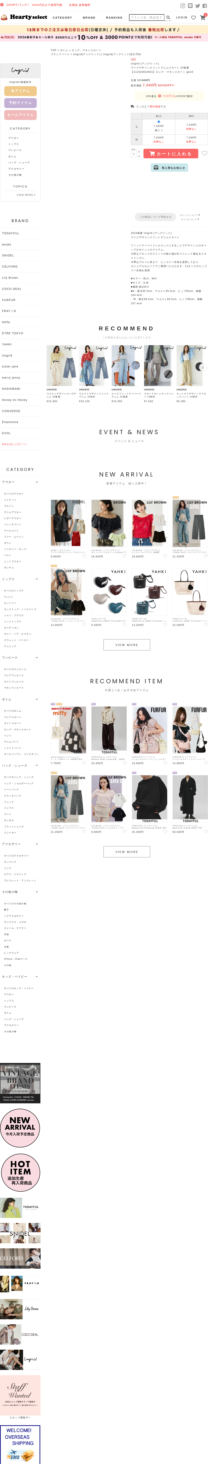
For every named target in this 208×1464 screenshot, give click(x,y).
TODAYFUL (10, 233)
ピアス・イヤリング (15, 874)
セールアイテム (20, 115)
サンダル (9, 820)
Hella (6, 322)
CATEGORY (62, 17)
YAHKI (7, 344)
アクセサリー (16, 168)
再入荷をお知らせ (169, 167)
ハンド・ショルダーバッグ (19, 783)
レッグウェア (11, 953)
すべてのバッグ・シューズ (19, 777)
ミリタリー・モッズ (15, 549)
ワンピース (15, 150)
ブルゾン (9, 506)
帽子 (6, 909)
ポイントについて (190, 215)
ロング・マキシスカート (86, 50)
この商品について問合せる (155, 216)
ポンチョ (9, 567)
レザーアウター (12, 518)
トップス (13, 144)
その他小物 (15, 174)
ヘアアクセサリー (14, 916)
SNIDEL (8, 255)
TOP (53, 50)
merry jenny (11, 377)
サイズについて (190, 219)
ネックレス (10, 862)
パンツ (8, 735)
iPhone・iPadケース (16, 959)
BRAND (89, 17)
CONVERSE (11, 411)
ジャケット (10, 500)
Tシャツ (8, 597)
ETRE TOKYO (12, 333)
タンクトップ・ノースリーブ (20, 609)
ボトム (64, 50)
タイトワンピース (14, 681)
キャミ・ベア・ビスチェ (17, 634)
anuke (6, 244)
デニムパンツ (11, 741)
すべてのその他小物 (15, 903)
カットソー (10, 603)
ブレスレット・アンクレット (20, 880)
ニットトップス (12, 621)
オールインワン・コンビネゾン (21, 754)
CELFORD (10, 266)
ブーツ (8, 814)
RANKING (114, 17)
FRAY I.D (9, 311)
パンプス (9, 808)
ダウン (8, 543)
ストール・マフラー (15, 928)
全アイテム (20, 91)
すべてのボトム (12, 711)
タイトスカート (12, 723)
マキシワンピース (14, 687)
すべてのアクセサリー (16, 856)
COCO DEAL (12, 288)
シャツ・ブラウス (14, 615)
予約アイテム (20, 103)
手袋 (6, 934)
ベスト (8, 555)
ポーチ (8, 940)
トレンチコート (12, 524)
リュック (9, 802)
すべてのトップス (14, 590)
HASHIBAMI (11, 388)
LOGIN (182, 17)
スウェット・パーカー (16, 640)
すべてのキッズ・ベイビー (19, 988)
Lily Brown (10, 277)
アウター (13, 138)
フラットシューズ (14, 826)
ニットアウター (12, 561)
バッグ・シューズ (19, 162)
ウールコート (11, 530)
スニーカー (10, 832)
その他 (8, 965)
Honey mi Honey (14, 400)
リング (8, 868)
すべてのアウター (14, 494)
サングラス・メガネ (15, 922)
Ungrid (7, 355)
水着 (6, 947)
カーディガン (11, 628)
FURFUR (9, 300)
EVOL (6, 433)
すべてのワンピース (15, 669)
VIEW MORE (26, 195)
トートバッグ (11, 789)
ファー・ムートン (14, 536)
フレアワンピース (14, 675)
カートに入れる (171, 153)
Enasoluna (10, 422)
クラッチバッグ (12, 796)
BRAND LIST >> (14, 444)
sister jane (10, 366)
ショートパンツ (12, 748)
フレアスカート (12, 717)
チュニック (10, 646)
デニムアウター (12, 512)
